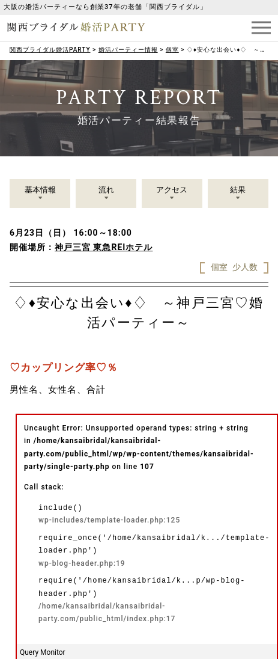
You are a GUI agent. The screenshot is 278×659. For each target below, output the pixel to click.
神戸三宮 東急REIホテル (104, 247)
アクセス (171, 189)
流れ (106, 189)
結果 (238, 189)
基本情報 (40, 189)
